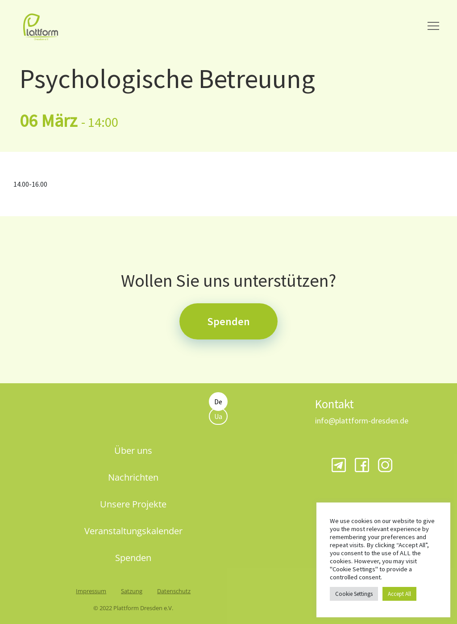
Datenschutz (174, 591)
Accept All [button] (399, 594)
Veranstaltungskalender (133, 531)
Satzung (131, 591)
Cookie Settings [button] (354, 594)
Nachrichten (133, 477)
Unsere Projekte (133, 504)
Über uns (133, 450)
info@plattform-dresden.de (361, 420)
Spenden (228, 321)
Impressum (91, 591)
